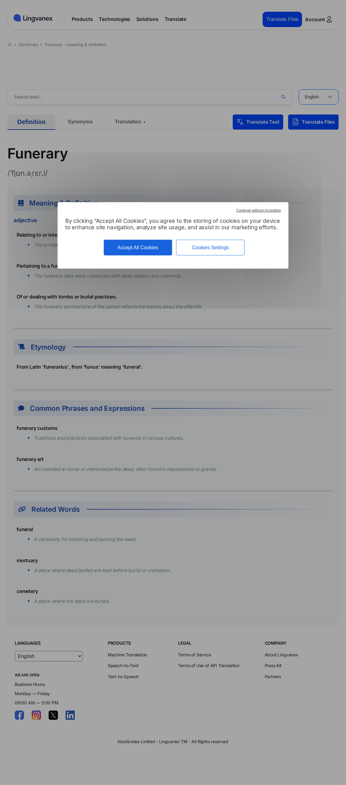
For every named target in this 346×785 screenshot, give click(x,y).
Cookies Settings (210, 247)
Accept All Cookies (137, 247)
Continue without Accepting (258, 210)
